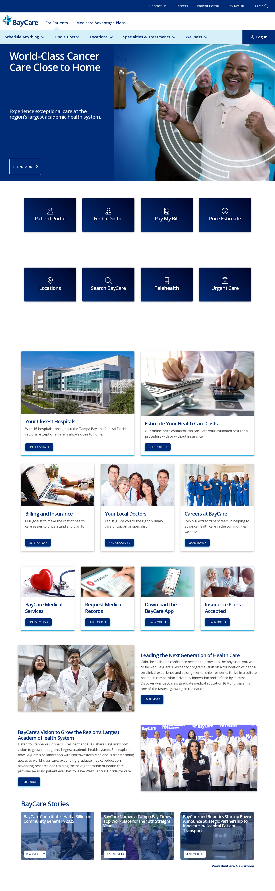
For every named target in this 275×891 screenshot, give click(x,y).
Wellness (194, 36)
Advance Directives (138, 883)
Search (258, 6)
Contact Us (158, 6)
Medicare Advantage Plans (101, 22)
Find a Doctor (67, 36)
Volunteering (81, 879)
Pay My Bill (236, 6)
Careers (182, 6)
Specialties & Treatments (146, 36)
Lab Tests (26, 887)
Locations (99, 36)
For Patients (56, 22)
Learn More (196, 514)
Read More (33, 825)
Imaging (25, 879)
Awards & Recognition (140, 887)
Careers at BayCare (217, 884)
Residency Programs (86, 883)
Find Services (37, 593)
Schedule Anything (22, 36)
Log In (261, 36)
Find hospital (38, 418)
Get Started (156, 418)
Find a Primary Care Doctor (37, 875)
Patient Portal (208, 6)
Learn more (96, 593)
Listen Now (29, 753)
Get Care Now (29, 883)
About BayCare (136, 875)
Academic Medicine (138, 879)
